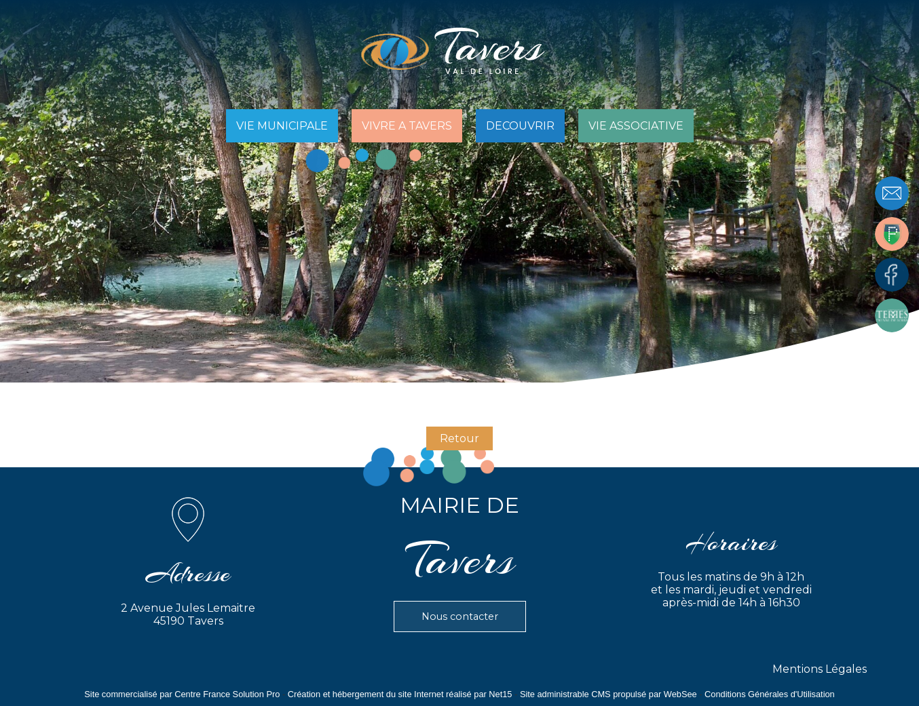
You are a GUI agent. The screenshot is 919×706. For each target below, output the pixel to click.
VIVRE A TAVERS (407, 125)
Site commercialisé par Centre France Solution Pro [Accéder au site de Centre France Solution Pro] (182, 694)
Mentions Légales (819, 669)
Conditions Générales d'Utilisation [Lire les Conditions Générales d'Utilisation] (770, 694)
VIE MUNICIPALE (282, 125)
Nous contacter (459, 616)
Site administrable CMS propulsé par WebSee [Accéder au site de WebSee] (608, 694)
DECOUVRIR (520, 125)
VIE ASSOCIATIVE (635, 125)
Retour (459, 438)
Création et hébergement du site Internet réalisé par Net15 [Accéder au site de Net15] (400, 694)
